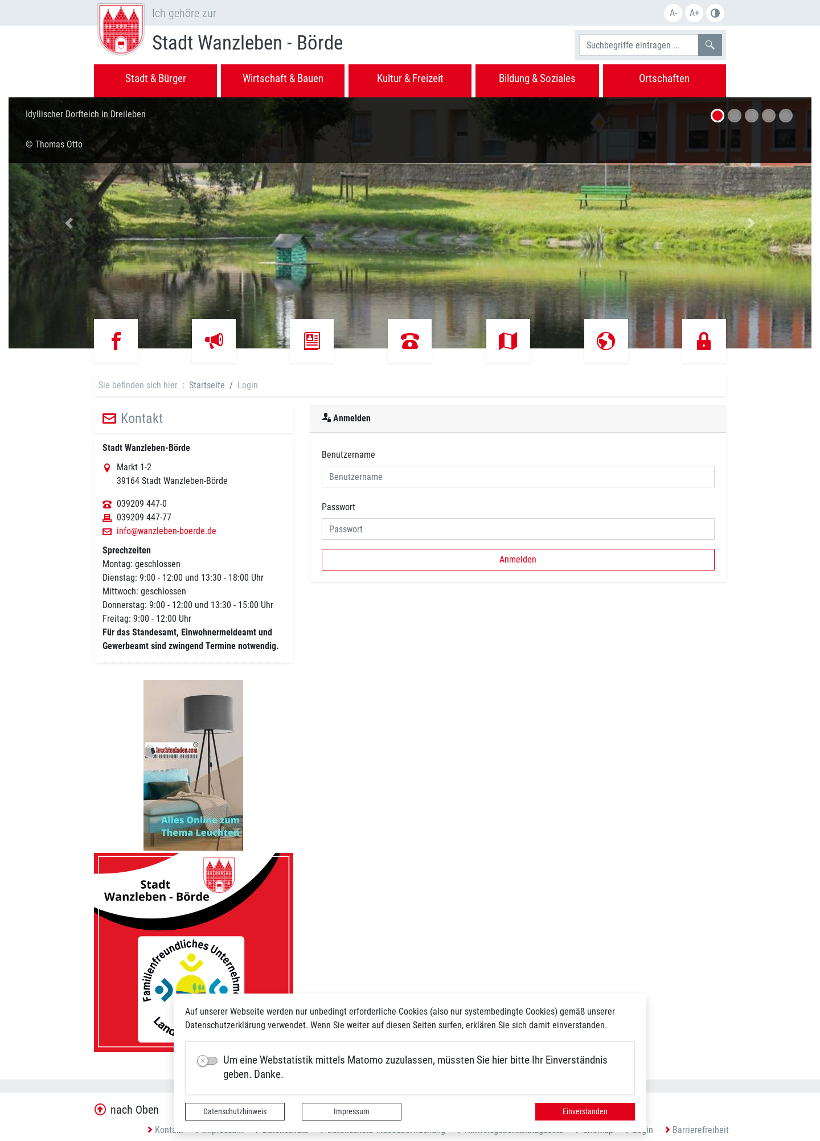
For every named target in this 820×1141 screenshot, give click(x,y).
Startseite (207, 385)
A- (673, 12)
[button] (69, 222)
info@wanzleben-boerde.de (166, 531)
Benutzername (348, 454)
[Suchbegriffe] (639, 45)
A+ (694, 12)
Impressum (352, 1111)
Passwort (338, 507)
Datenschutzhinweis (234, 1111)
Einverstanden (585, 1111)
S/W (715, 13)
